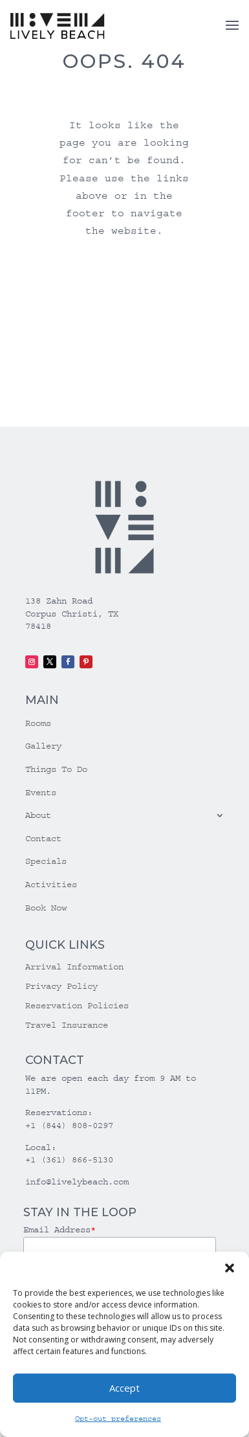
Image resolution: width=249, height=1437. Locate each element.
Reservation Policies (77, 1006)
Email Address (59, 1230)
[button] (229, 1268)
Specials (46, 861)
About (38, 815)
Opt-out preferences (118, 1418)
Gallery (43, 746)
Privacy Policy (61, 986)
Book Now (46, 908)
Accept (124, 1387)
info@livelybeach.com (77, 1182)
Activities (51, 884)
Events (40, 792)
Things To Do (56, 769)
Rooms (38, 723)
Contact (43, 838)
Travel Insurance (66, 1025)
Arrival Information (74, 967)
